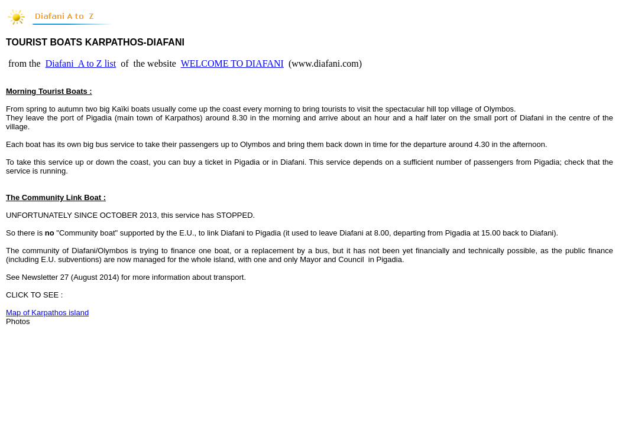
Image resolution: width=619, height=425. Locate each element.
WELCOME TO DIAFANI (232, 63)
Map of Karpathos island (47, 312)
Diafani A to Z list (81, 63)
